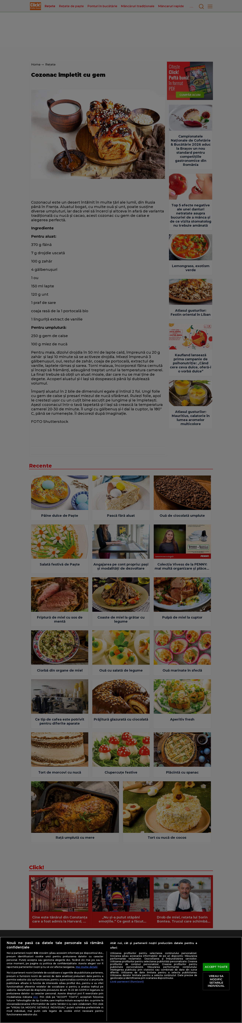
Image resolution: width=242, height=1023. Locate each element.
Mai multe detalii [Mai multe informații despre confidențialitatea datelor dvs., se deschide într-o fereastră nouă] (86, 967)
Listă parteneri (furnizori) (127, 981)
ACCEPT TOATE (216, 967)
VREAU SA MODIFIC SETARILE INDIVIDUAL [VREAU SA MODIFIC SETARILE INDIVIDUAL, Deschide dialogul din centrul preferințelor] (216, 981)
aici (35, 996)
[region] (121, 980)
